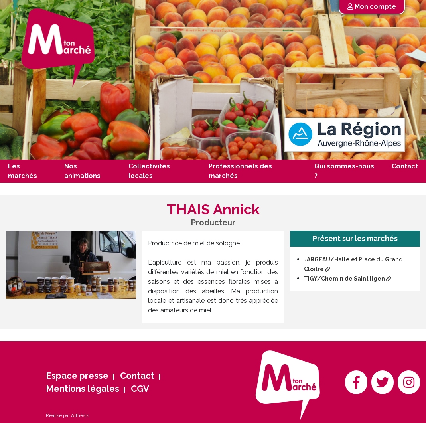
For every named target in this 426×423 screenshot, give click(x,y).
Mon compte (371, 6)
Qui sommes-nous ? (344, 171)
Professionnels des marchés (240, 171)
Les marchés (22, 171)
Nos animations (82, 171)
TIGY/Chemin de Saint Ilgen (347, 278)
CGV (140, 388)
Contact (405, 166)
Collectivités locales (149, 171)
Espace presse (77, 375)
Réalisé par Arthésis (67, 415)
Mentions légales (82, 388)
